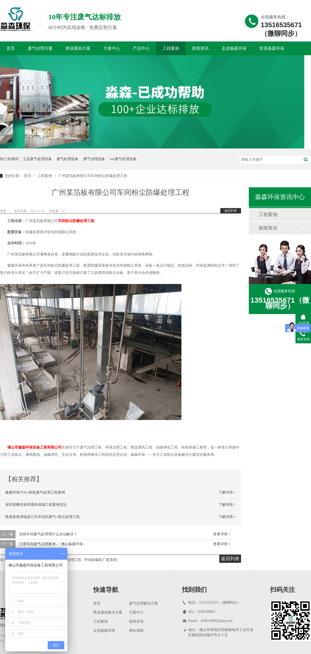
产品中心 (141, 48)
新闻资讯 (200, 48)
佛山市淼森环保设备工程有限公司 (34, 447)
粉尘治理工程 (70, 560)
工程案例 (170, 48)
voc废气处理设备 (123, 159)
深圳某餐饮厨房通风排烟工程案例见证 (36, 505)
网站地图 (136, 630)
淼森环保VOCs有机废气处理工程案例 (35, 492)
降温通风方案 (78, 48)
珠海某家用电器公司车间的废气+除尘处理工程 (42, 517)
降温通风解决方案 (107, 612)
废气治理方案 (40, 48)
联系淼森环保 (271, 48)
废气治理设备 (94, 159)
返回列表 (230, 210)
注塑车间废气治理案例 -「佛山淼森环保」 (53, 544)
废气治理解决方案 (143, 603)
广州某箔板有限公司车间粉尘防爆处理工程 (92, 176)
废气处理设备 (67, 159)
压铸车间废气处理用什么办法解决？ (48, 534)
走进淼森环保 (234, 48)
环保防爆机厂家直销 (100, 560)
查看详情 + (222, 534)
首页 (10, 48)
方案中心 (111, 48)
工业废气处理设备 (37, 159)
